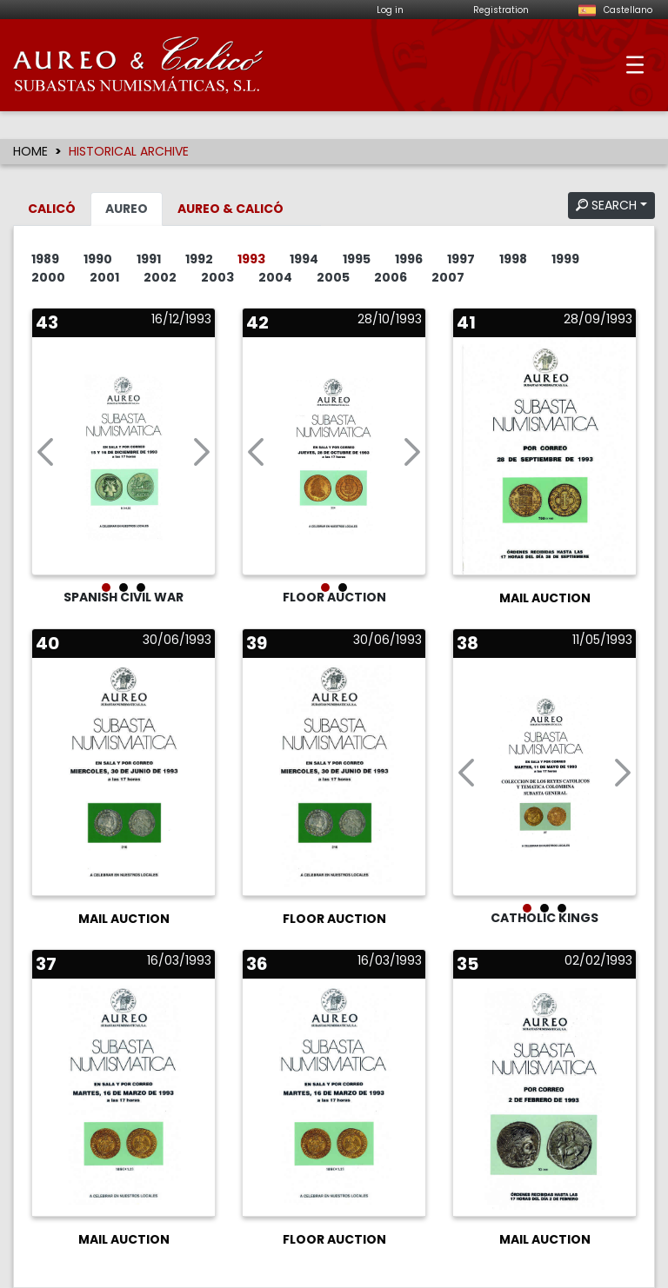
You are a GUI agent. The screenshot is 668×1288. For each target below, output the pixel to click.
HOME (30, 151)
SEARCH (606, 205)
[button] (45, 455)
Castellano (612, 10)
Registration (501, 10)
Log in (390, 10)
